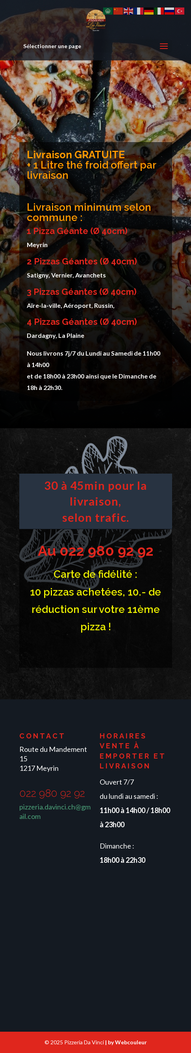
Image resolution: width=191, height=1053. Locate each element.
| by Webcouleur (126, 1042)
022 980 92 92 (106, 550)
